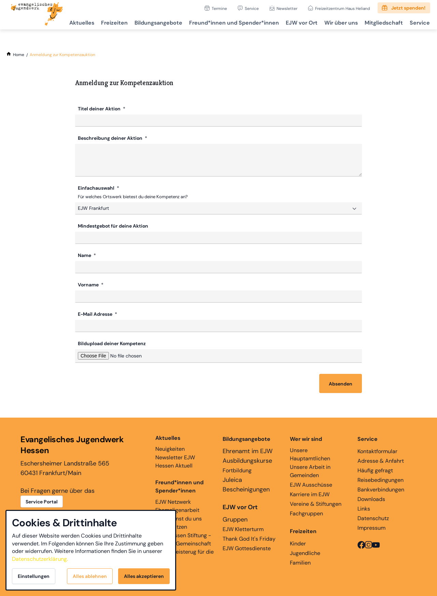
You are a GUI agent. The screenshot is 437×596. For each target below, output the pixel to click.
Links (363, 508)
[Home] (18, 55)
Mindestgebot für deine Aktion (113, 225)
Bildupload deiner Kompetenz (112, 343)
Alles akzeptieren (144, 576)
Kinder (298, 542)
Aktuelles (71, 22)
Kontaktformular (377, 450)
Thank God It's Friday (249, 538)
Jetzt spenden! (408, 8)
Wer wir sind (306, 438)
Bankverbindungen (380, 488)
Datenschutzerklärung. (40, 559)
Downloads (371, 498)
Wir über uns (337, 22)
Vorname (89, 284)
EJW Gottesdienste (247, 547)
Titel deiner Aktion (100, 109)
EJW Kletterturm (243, 528)
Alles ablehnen (90, 576)
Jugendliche (305, 552)
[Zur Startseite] (37, 14)
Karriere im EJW (309, 493)
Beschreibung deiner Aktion (110, 138)
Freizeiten (105, 22)
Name (85, 255)
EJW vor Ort (296, 22)
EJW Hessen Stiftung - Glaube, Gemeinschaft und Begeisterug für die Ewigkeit (184, 547)
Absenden (340, 383)
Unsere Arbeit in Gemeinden (310, 470)
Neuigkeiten (170, 442)
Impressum (371, 527)
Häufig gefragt (375, 469)
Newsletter (287, 8)
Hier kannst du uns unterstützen (178, 522)
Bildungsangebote (150, 22)
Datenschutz (373, 517)
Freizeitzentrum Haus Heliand (342, 8)
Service (252, 8)
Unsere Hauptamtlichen (310, 453)
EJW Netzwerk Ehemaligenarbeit (177, 505)
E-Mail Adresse (95, 313)
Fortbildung (237, 469)
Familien (300, 562)
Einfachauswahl (96, 188)
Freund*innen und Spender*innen (179, 485)
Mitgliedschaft (381, 22)
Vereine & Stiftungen (315, 503)
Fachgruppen (306, 512)
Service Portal (42, 501)
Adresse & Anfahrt (380, 460)
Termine (219, 8)
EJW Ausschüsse (311, 484)
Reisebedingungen (380, 479)
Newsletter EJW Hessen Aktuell (175, 461)
